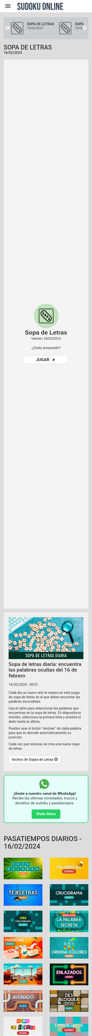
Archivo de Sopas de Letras (35, 759)
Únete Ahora (46, 814)
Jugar (46, 359)
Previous (7, 28)
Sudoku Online (40, 6)
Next (84, 28)
